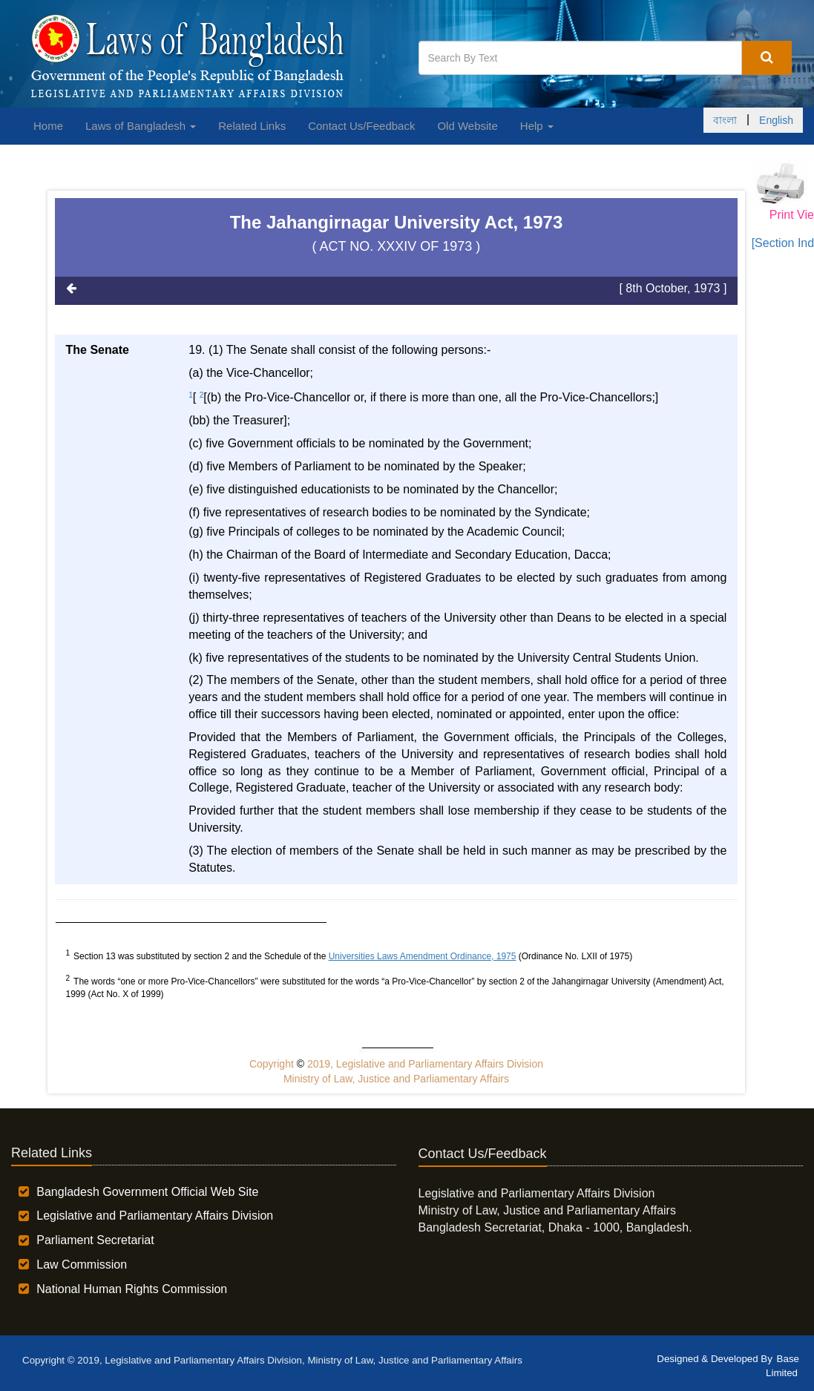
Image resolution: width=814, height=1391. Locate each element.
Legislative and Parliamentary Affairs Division (154, 1215)
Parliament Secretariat (95, 1240)
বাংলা (725, 120)
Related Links (252, 125)
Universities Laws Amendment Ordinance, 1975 (422, 956)
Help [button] (537, 125)
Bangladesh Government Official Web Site (147, 1192)
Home (48, 125)
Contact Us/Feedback (361, 125)
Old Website (467, 125)
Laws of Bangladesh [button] (140, 125)
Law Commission (81, 1264)
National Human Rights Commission (131, 1289)
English (776, 120)
